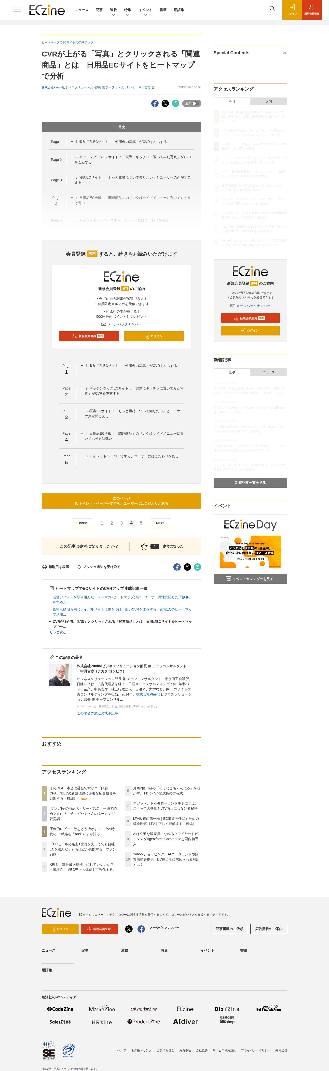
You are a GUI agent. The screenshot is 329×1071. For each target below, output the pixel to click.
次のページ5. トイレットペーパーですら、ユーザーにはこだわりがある (121, 500)
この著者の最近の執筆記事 (97, 713)
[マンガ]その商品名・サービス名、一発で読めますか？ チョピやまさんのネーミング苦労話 (83, 814)
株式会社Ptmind (148, 694)
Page (56, 142)
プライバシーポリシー (256, 1050)
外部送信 (281, 1050)
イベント (145, 10)
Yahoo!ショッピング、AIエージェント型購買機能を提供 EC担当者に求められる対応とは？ (166, 859)
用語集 (179, 10)
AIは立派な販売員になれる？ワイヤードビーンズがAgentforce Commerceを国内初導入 (165, 839)
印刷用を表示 (55, 567)
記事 (99, 10)
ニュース (81, 10)
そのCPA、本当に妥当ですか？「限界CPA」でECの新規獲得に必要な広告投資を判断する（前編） (83, 793)
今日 (232, 101)
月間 (269, 101)
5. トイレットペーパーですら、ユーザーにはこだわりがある (132, 456)
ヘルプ (121, 1050)
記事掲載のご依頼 (229, 929)
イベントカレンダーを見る (250, 578)
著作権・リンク (141, 1050)
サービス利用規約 (224, 1050)
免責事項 (185, 1050)
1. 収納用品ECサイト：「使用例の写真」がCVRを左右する (121, 142)
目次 (157, 127)
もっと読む (58, 632)
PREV (81, 523)
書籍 (163, 10)
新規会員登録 (88, 336)
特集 (127, 10)
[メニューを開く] (17, 10)
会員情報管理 (165, 1050)
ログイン (153, 336)
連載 (113, 10)
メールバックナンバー (121, 324)
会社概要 (202, 1050)
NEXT (162, 523)
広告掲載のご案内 (269, 929)
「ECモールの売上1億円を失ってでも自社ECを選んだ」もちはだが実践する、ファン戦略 (83, 849)
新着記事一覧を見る (250, 483)
